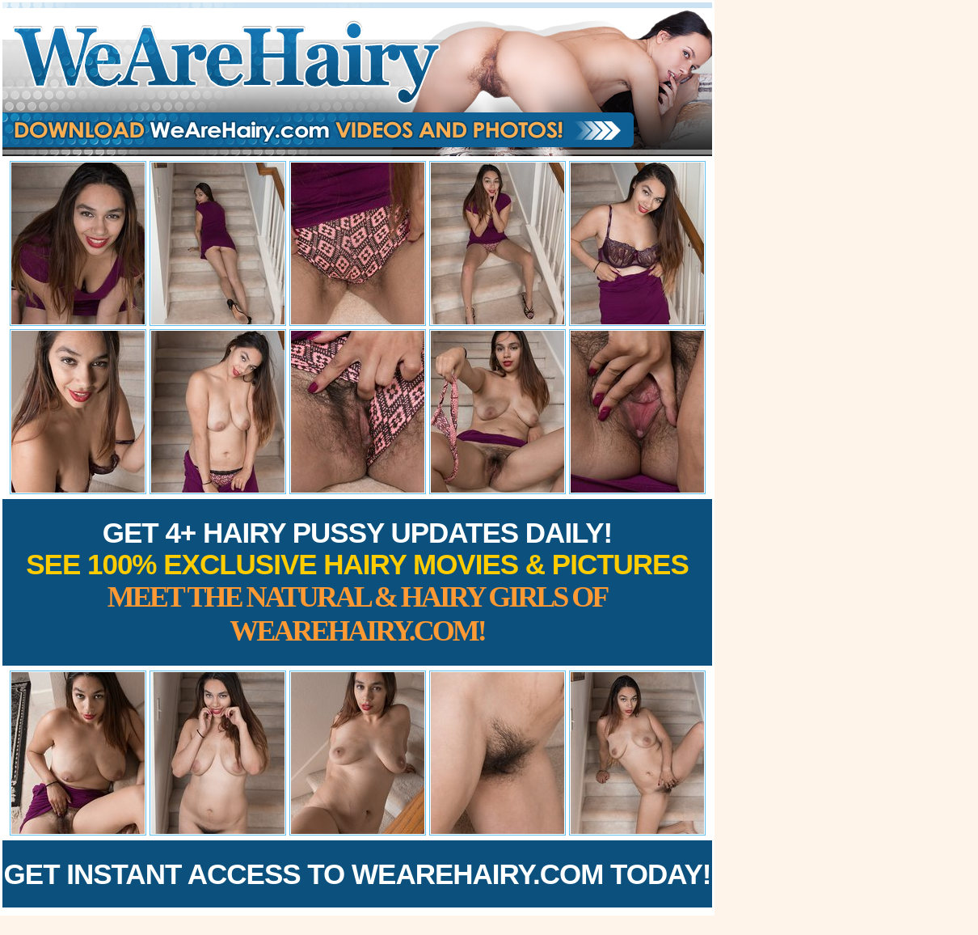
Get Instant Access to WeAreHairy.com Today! (357, 874)
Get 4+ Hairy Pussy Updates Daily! (357, 582)
